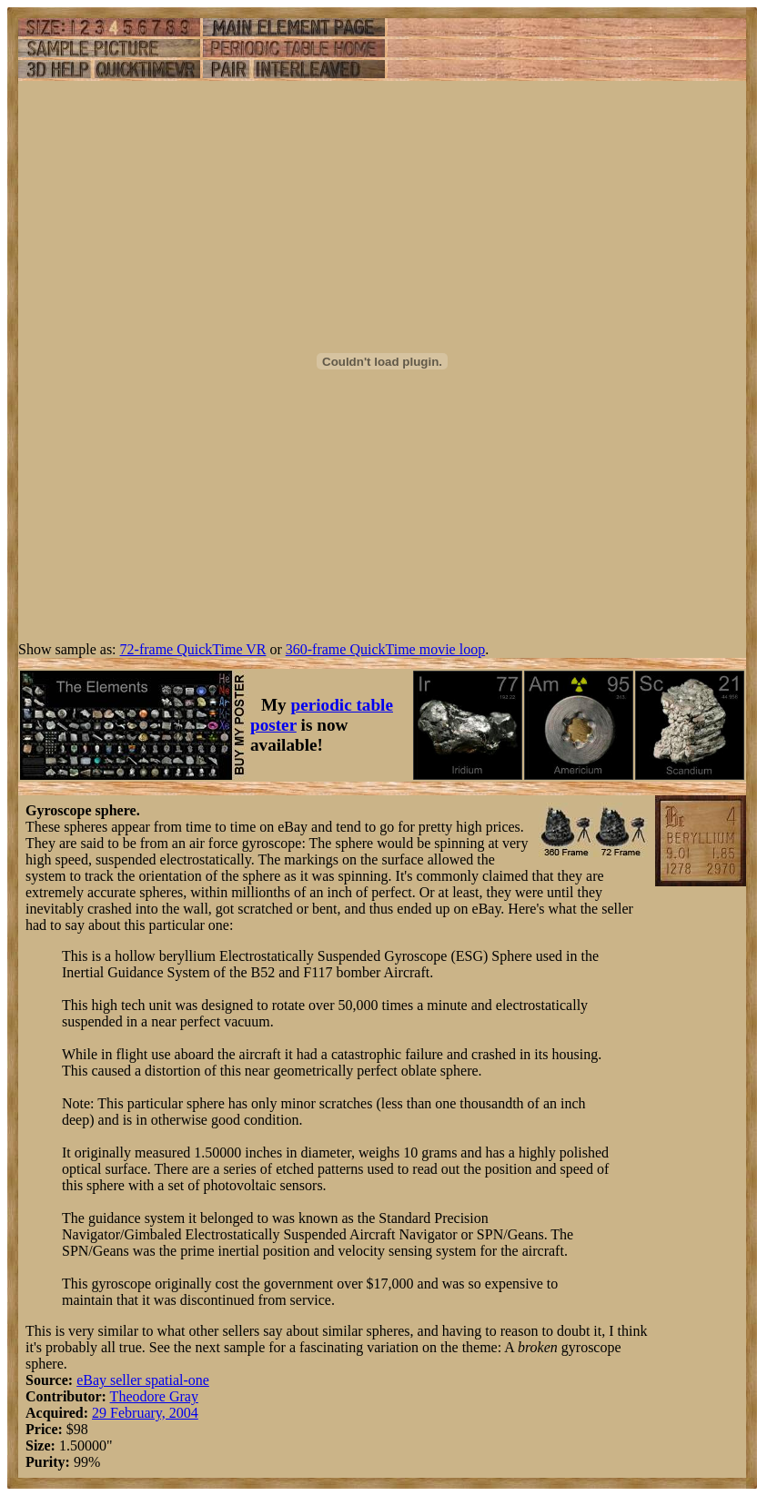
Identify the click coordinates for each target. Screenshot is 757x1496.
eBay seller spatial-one (142, 1380)
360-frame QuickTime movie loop (385, 649)
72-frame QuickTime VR (193, 649)
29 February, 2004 (145, 1412)
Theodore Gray (154, 1396)
